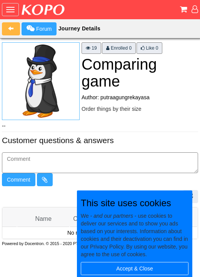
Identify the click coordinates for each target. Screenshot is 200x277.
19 (91, 48)
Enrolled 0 (119, 48)
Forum (39, 28)
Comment (18, 180)
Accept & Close (134, 268)
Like (149, 48)
